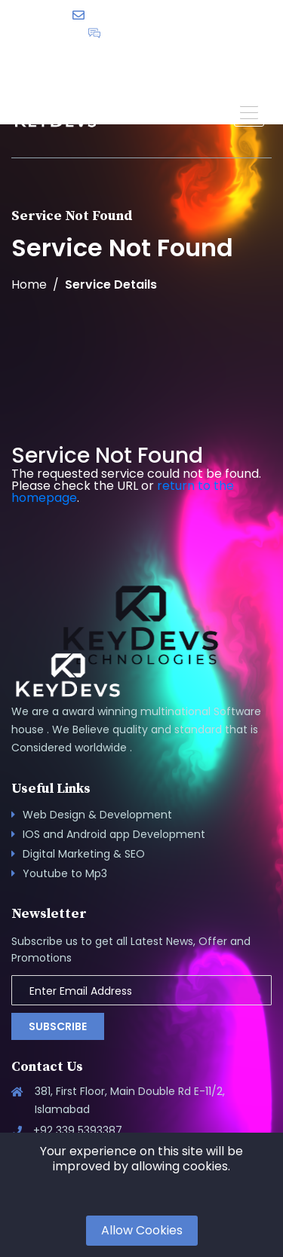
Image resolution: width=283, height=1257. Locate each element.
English (185, 56)
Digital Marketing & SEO (84, 854)
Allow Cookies (142, 1230)
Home (29, 285)
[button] (249, 111)
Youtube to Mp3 (65, 873)
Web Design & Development (97, 814)
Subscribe (58, 1026)
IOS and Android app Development (114, 834)
